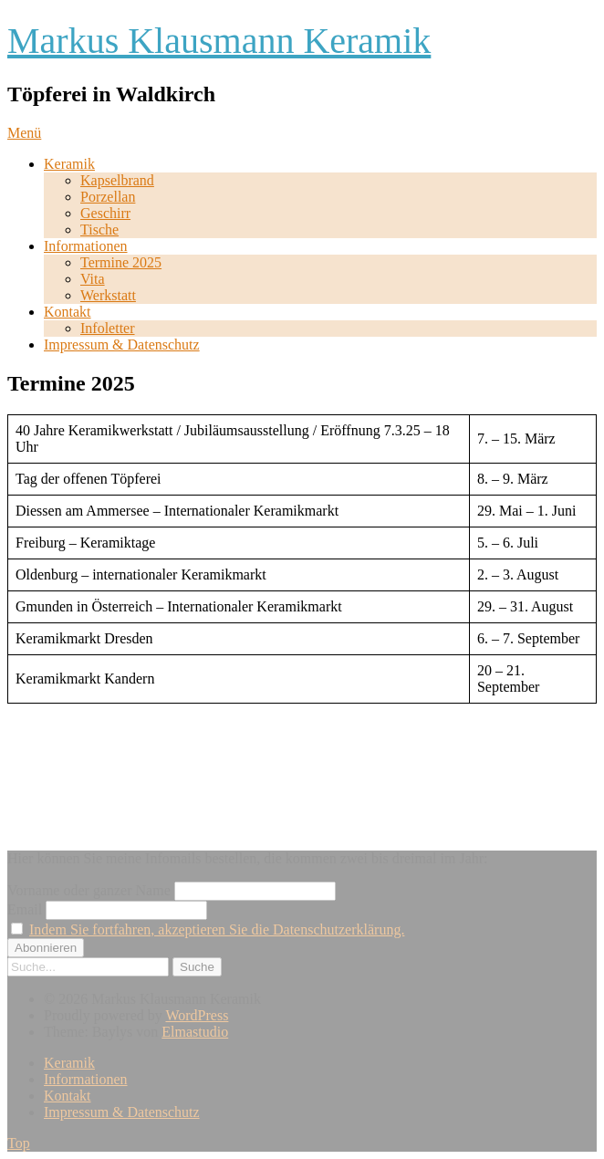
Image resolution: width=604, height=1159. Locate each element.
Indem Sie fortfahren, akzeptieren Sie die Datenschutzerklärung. (216, 929)
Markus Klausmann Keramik (219, 40)
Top (18, 1143)
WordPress (196, 1015)
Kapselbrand (117, 180)
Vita (92, 279)
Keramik (69, 164)
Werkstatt (108, 295)
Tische (99, 229)
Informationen (86, 246)
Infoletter (107, 328)
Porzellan (107, 196)
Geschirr (105, 213)
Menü (24, 133)
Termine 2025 (120, 262)
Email (24, 909)
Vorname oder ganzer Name (89, 890)
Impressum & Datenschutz (122, 344)
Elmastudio (194, 1031)
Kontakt (67, 311)
